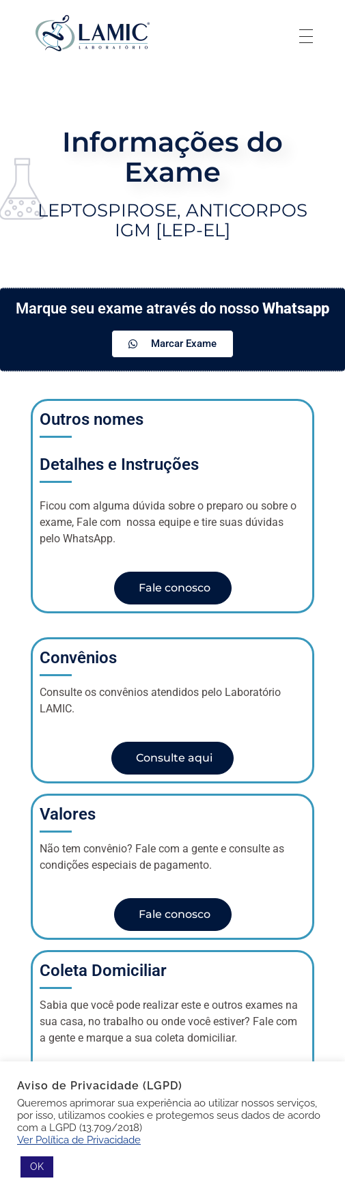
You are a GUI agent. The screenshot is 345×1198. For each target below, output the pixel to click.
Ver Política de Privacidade (79, 1139)
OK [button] (37, 1166)
